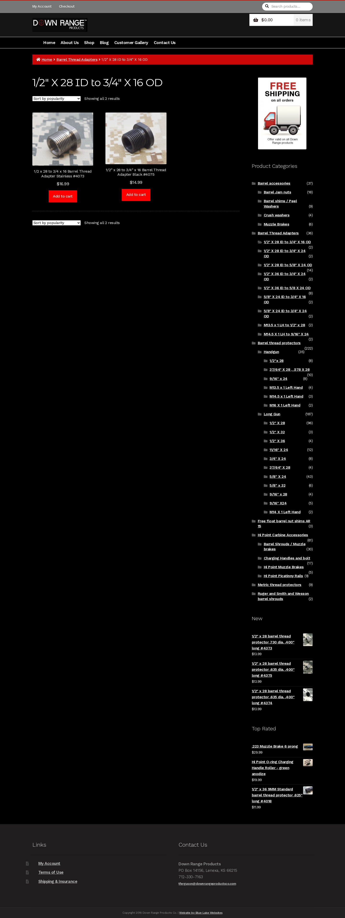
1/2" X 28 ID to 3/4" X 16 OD (287, 242)
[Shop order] (56, 98)
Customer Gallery (131, 42)
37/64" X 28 (280, 467)
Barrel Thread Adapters (76, 59)
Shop (89, 42)
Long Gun (272, 414)
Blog (104, 42)
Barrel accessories (274, 183)
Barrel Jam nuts (277, 192)
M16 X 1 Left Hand (285, 405)
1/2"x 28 (276, 361)
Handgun (271, 352)
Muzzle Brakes (276, 224)
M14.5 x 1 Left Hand (286, 396)
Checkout (67, 6)
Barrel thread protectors (279, 343)
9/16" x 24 (278, 379)
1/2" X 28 (277, 423)
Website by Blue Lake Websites (201, 912)
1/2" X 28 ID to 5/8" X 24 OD (288, 265)
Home (49, 42)
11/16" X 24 (279, 450)
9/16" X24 (278, 503)
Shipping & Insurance (57, 881)
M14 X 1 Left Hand (285, 512)
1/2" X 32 (277, 432)
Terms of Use (50, 872)
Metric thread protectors (279, 585)
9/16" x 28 (278, 494)
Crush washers (277, 215)
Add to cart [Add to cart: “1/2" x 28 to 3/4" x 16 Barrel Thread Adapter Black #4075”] (136, 194)
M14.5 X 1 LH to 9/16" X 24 (286, 334)
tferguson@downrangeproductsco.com (207, 883)
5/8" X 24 (278, 476)
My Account (42, 6)
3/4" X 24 (278, 458)
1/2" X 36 (277, 441)
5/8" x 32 (277, 485)
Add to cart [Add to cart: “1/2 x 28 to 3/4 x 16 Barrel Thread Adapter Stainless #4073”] (63, 196)
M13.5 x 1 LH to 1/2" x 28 (284, 325)
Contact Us (165, 42)
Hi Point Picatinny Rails (283, 576)
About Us (70, 42)
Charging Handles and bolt (287, 558)
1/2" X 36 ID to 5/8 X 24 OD (287, 288)
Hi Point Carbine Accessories (283, 535)
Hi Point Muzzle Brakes (284, 567)
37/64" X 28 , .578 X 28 (290, 369)
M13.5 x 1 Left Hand (286, 387)
